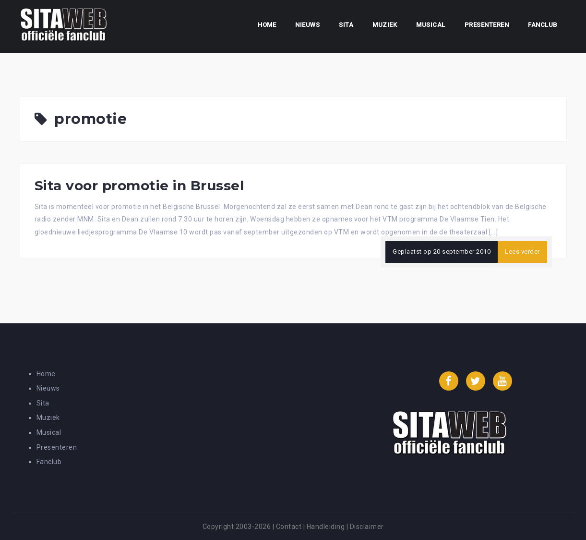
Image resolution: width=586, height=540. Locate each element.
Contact (289, 526)
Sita (346, 24)
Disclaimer (367, 526)
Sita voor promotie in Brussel (139, 185)
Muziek (384, 24)
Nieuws (307, 24)
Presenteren (487, 24)
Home (267, 24)
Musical (430, 24)
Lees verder (522, 251)
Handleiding (326, 526)
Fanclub (542, 24)
